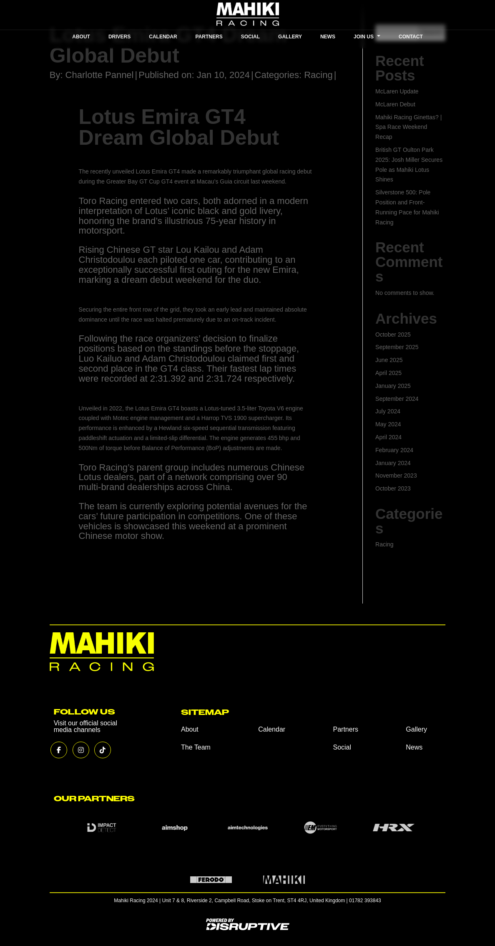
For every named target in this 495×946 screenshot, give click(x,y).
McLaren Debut (395, 104)
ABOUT (81, 37)
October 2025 (393, 334)
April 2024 (388, 437)
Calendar (271, 729)
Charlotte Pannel (99, 75)
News (414, 747)
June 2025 (388, 360)
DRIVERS (119, 37)
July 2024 (387, 411)
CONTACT (411, 37)
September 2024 (397, 398)
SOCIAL (250, 37)
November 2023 (396, 475)
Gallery (416, 729)
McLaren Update (397, 91)
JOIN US (367, 37)
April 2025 (388, 373)
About (190, 729)
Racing (318, 75)
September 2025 (397, 347)
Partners (345, 729)
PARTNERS (209, 37)
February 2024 (394, 450)
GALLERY (290, 37)
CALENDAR (163, 37)
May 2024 (388, 424)
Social (342, 747)
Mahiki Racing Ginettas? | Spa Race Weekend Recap (408, 127)
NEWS (327, 37)
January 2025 (393, 385)
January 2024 (393, 463)
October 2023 (393, 488)
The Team (196, 747)
